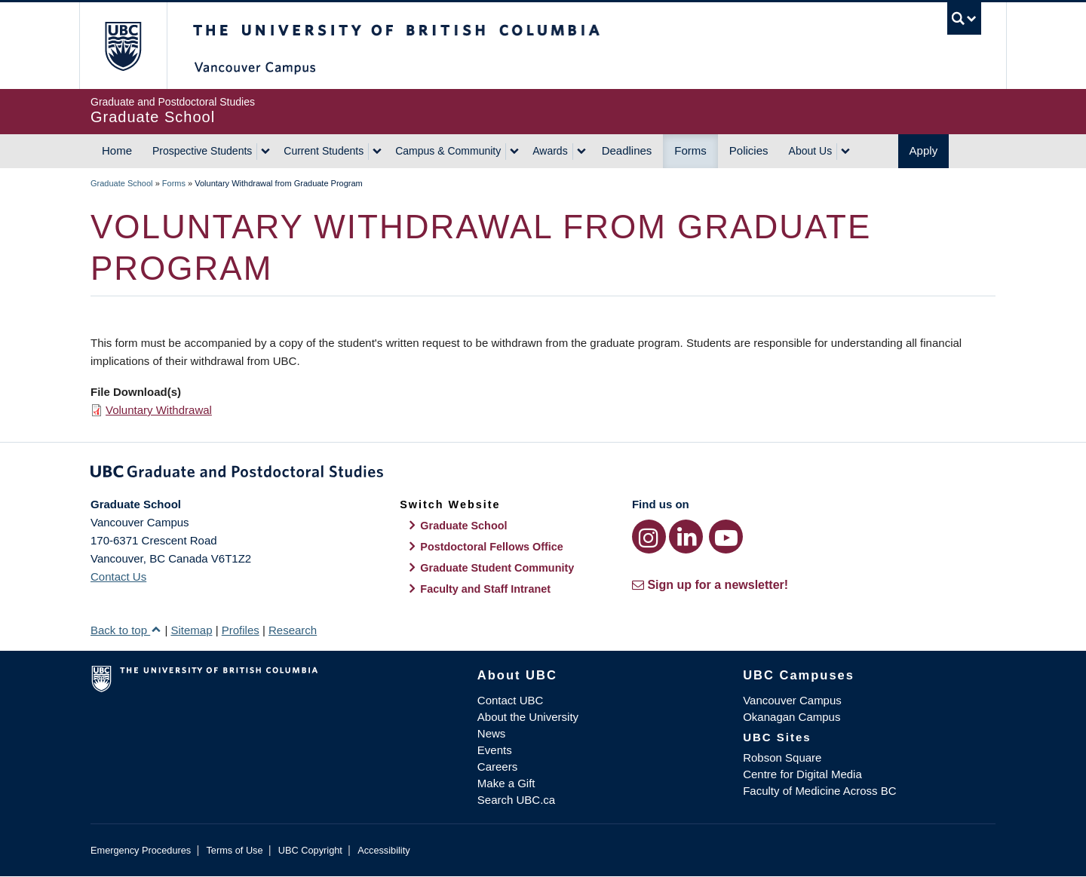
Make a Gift (506, 783)
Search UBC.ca (516, 799)
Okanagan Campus (791, 716)
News (491, 733)
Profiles (240, 630)
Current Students (324, 151)
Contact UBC (510, 700)
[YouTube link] (726, 536)
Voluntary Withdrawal (159, 409)
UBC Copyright (310, 850)
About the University (527, 716)
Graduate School (121, 183)
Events (494, 750)
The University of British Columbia (122, 45)
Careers (497, 766)
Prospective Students (202, 151)
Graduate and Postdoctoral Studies (543, 474)
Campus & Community (448, 151)
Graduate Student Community (497, 568)
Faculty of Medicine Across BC (819, 790)
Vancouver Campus (792, 700)
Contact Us (118, 576)
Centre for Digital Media (802, 774)
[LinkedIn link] (686, 536)
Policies (748, 150)
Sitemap (191, 630)
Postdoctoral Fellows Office (491, 547)
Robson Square (782, 757)
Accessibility (383, 850)
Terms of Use (234, 850)
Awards (549, 151)
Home (117, 150)
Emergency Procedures (140, 850)
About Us (811, 151)
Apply (924, 150)
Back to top (125, 630)
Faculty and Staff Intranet (485, 589)
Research (292, 630)
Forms (690, 150)
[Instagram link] (649, 536)
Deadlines (627, 150)
